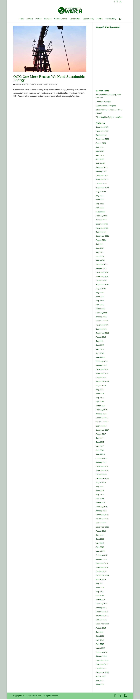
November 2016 (102, 470)
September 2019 (102, 333)
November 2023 (102, 131)
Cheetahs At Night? (103, 102)
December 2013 (102, 612)
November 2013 (102, 616)
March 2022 (100, 212)
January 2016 (101, 511)
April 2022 (100, 208)
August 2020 (101, 289)
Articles (33, 84)
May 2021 (100, 252)
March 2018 (100, 406)
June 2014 (100, 587)
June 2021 (100, 248)
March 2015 (100, 551)
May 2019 (100, 349)
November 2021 (102, 228)
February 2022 (101, 216)
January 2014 (101, 608)
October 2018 (101, 377)
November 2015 (102, 519)
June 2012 (100, 684)
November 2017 (102, 422)
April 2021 (100, 256)
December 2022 (102, 175)
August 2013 (101, 628)
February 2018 (101, 410)
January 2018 (101, 414)
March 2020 (100, 309)
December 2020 (102, 272)
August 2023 (101, 143)
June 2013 (100, 636)
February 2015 (101, 555)
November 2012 (102, 664)
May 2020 (100, 301)
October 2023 (101, 135)
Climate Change (60, 19)
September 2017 (102, 430)
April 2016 (100, 499)
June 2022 (100, 200)
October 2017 (101, 426)
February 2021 (101, 264)
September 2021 (102, 236)
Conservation (75, 19)
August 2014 (101, 579)
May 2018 (100, 398)
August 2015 (101, 531)
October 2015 (101, 523)
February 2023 (101, 167)
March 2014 (100, 600)
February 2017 (101, 458)
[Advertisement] (112, 43)
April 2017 (100, 450)
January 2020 (101, 317)
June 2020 (100, 297)
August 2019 (101, 337)
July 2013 (99, 632)
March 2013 (100, 648)
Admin (17, 84)
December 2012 (102, 660)
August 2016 (101, 482)
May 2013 (100, 640)
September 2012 (102, 672)
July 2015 (99, 535)
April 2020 (100, 305)
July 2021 (99, 244)
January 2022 (101, 220)
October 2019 (101, 329)
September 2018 (102, 381)
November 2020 (102, 276)
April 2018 (100, 402)
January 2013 (101, 656)
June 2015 (100, 539)
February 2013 (101, 652)
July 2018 (99, 390)
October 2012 (101, 668)
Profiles (38, 19)
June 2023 (100, 151)
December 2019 (102, 321)
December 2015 (102, 515)
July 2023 (99, 147)
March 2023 (100, 163)
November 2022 (102, 179)
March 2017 (100, 454)
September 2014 (102, 575)
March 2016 (100, 503)
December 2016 (102, 466)
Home (21, 19)
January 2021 (101, 268)
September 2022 (102, 188)
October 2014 (101, 571)
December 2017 (102, 418)
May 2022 (100, 204)
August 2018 (101, 385)
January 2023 (101, 171)
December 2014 (102, 563)
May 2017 (100, 446)
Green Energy (88, 19)
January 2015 (101, 559)
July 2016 (99, 486)
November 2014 (102, 567)
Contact (30, 19)
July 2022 (99, 196)
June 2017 (100, 442)
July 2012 (99, 680)
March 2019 (100, 357)
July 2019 (99, 341)
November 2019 (102, 325)
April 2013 (100, 644)
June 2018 (100, 394)
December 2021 (102, 224)
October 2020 (101, 280)
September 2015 (102, 527)
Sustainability (110, 19)
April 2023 (100, 159)
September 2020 (102, 284)
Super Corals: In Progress (106, 106)
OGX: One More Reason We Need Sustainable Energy (49, 78)
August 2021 (101, 240)
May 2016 (100, 494)
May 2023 (100, 155)
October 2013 (101, 620)
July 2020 (99, 293)
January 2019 (101, 365)
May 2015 (100, 543)
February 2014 (101, 604)
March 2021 (100, 260)
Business (47, 19)
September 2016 (102, 478)
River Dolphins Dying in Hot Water (109, 117)
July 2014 (99, 583)
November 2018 (102, 373)
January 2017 (101, 462)
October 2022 (101, 183)
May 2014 (100, 592)
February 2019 (101, 361)
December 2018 (102, 369)
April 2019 (100, 353)
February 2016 (101, 507)
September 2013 (102, 624)
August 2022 (101, 192)
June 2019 (100, 345)
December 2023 (102, 127)
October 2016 (101, 474)
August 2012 (101, 676)
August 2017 (101, 434)
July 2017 (99, 438)
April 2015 (100, 547)
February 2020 (101, 313)
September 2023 (102, 139)
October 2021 (101, 232)
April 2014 (100, 595)
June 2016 (100, 491)
